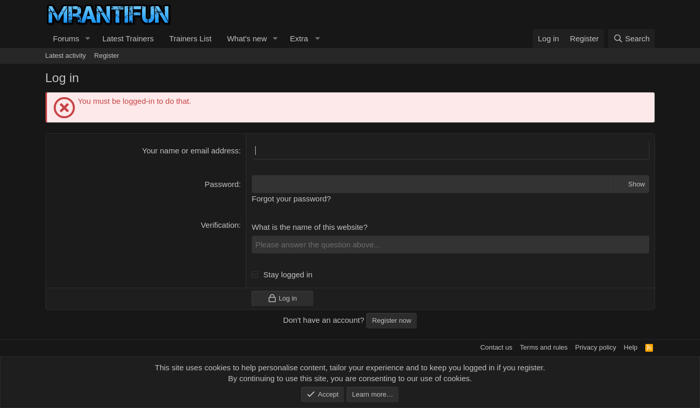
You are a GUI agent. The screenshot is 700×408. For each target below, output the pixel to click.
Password (222, 184)
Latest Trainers (127, 38)
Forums (66, 38)
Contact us (496, 347)
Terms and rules (543, 347)
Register (106, 55)
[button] (87, 38)
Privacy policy (595, 347)
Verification (220, 225)
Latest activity (65, 55)
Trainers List (190, 38)
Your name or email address (190, 150)
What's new (247, 38)
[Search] (631, 38)
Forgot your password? (291, 198)
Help (630, 347)
